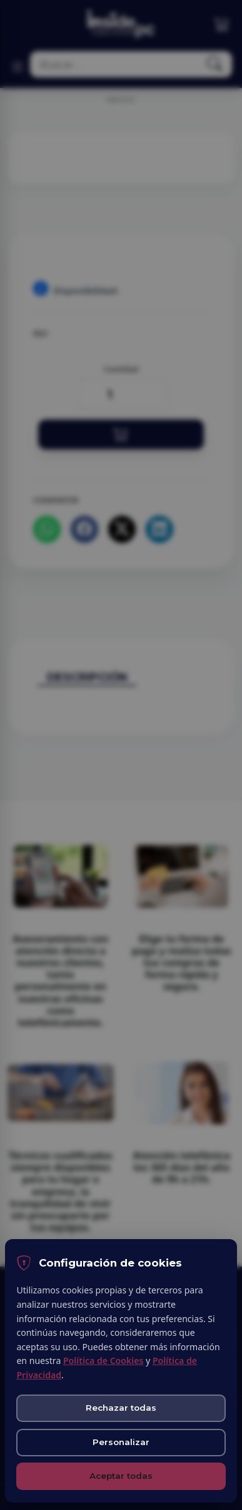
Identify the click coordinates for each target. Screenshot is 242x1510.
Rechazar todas (121, 1408)
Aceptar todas (121, 1476)
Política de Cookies (103, 1360)
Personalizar (121, 1442)
